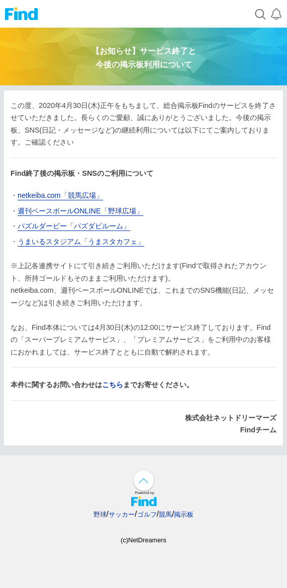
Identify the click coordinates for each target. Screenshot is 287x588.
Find (21, 14)
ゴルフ (147, 514)
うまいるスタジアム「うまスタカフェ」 (81, 242)
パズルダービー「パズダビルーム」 (74, 226)
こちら (112, 385)
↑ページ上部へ (144, 481)
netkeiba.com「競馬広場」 (60, 195)
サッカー (122, 514)
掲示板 (184, 514)
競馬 (165, 514)
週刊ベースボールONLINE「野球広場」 (80, 211)
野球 (100, 514)
